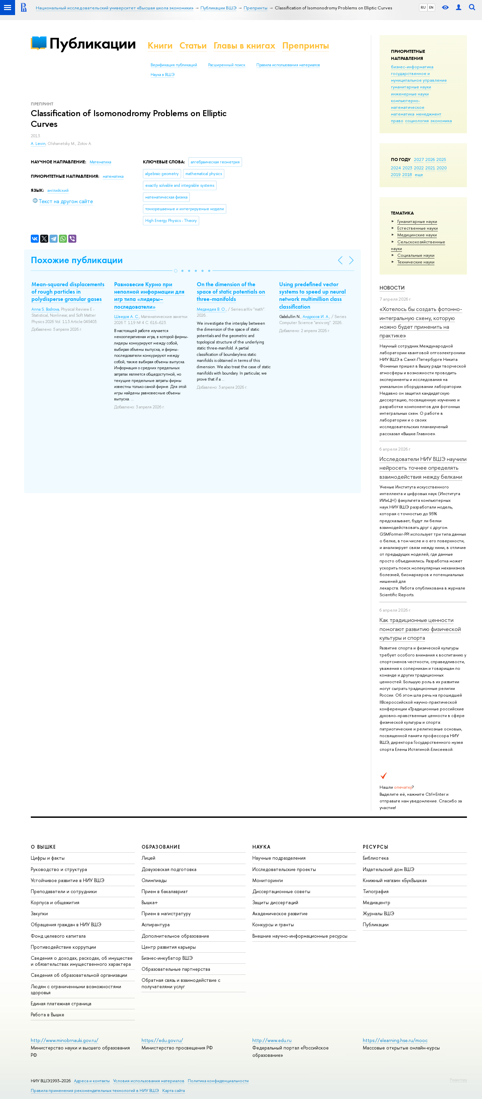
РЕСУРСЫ (375, 847)
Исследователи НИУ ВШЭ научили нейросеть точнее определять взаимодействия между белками (423, 467)
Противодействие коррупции (63, 947)
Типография (376, 891)
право (397, 120)
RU (423, 7)
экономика (441, 120)
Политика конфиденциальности (218, 1081)
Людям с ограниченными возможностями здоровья (76, 989)
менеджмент (428, 114)
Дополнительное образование (175, 936)
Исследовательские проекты (284, 869)
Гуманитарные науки (417, 221)
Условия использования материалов (148, 1081)
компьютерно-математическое (407, 103)
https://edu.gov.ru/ (162, 1040)
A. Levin (38, 143)
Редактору (458, 1079)
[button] (175, 270)
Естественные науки (417, 228)
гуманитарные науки (411, 87)
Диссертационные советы (281, 891)
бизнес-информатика (412, 67)
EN (431, 7)
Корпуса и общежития (55, 902)
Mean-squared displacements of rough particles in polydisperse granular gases (67, 292)
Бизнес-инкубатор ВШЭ (167, 958)
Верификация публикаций (174, 65)
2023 (407, 168)
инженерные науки (410, 94)
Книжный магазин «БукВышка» (395, 880)
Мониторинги (267, 880)
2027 (419, 159)
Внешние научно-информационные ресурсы (299, 936)
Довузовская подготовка (169, 869)
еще (419, 174)
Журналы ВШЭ (378, 913)
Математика (100, 162)
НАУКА (261, 847)
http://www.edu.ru (272, 1040)
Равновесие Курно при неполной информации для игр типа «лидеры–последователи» (149, 295)
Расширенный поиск (226, 65)
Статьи (193, 45)
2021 (430, 168)
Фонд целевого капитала (58, 936)
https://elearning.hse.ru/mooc (395, 1040)
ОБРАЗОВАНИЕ (161, 847)
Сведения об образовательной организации (79, 975)
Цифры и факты (48, 858)
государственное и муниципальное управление (419, 76)
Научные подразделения (279, 858)
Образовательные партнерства (176, 969)
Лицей (148, 858)
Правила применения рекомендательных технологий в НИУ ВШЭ (95, 1090)
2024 (396, 168)
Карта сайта (173, 1090)
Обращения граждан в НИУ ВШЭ (66, 924)
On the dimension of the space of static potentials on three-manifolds (231, 292)
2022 (419, 168)
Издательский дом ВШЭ (388, 869)
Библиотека (376, 858)
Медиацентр (376, 902)
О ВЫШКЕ (43, 847)
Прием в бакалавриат (165, 891)
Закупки (39, 913)
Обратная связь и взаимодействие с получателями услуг (181, 983)
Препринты (305, 45)
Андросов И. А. (316, 316)
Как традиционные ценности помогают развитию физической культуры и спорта (420, 628)
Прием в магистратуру (166, 913)
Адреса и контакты (92, 1081)
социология (417, 120)
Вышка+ (150, 902)
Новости (392, 287)
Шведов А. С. (126, 316)
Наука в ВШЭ (162, 74)
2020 (442, 168)
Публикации (92, 43)
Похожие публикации (77, 260)
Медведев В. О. (211, 309)
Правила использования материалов (288, 65)
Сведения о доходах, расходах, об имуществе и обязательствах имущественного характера (82, 961)
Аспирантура (156, 924)
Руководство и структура (59, 869)
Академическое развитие (280, 913)
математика (402, 114)
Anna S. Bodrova (45, 309)
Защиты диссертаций (275, 902)
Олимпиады (154, 880)
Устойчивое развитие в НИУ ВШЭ (67, 880)
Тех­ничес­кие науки (415, 262)
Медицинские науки (417, 235)
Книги (160, 45)
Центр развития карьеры (169, 947)
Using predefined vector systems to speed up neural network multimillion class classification (312, 295)
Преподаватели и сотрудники (64, 891)
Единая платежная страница (61, 1003)
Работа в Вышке (47, 1014)
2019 (396, 174)
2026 (430, 159)
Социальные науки (415, 255)
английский (58, 190)
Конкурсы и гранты (273, 924)
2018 (407, 174)
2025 (441, 159)
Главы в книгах (244, 45)
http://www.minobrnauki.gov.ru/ (64, 1040)
